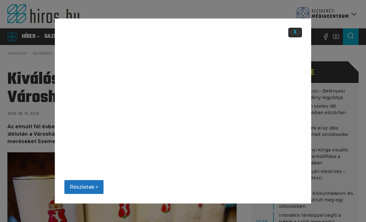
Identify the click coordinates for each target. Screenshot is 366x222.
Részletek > (84, 187)
